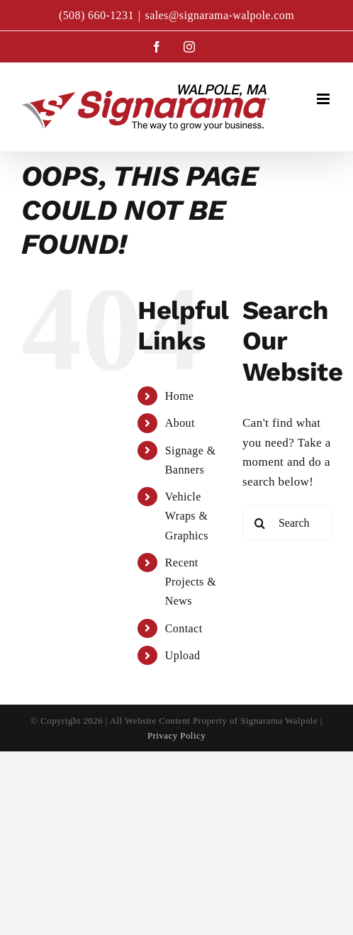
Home (179, 396)
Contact (184, 628)
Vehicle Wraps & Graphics (186, 516)
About (180, 423)
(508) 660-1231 (96, 15)
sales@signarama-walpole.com (219, 15)
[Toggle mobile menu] (324, 98)
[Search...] (287, 523)
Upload (183, 655)
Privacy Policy (176, 735)
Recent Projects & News (190, 581)
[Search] (260, 523)
